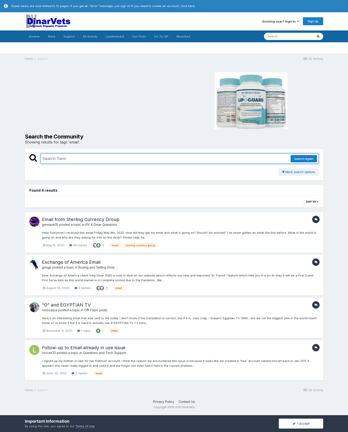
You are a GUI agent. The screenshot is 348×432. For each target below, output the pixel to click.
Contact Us (187, 402)
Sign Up (313, 21)
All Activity (90, 36)
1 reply (83, 330)
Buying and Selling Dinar (96, 267)
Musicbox (183, 36)
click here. (188, 6)
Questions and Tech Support (104, 353)
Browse (34, 36)
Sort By (312, 201)
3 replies (82, 288)
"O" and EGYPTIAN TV (66, 305)
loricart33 (49, 353)
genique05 (50, 224)
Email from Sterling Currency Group (80, 219)
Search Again (303, 159)
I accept (301, 423)
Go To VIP (161, 36)
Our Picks (139, 36)
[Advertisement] (99, 100)
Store (51, 36)
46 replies (78, 245)
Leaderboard (115, 36)
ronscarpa (49, 310)
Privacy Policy (163, 402)
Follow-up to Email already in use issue (83, 347)
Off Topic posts (95, 310)
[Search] (288, 36)
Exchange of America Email (71, 262)
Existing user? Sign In (280, 21)
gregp (46, 267)
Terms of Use (85, 426)
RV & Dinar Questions (101, 224)
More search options (298, 172)
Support (69, 36)
